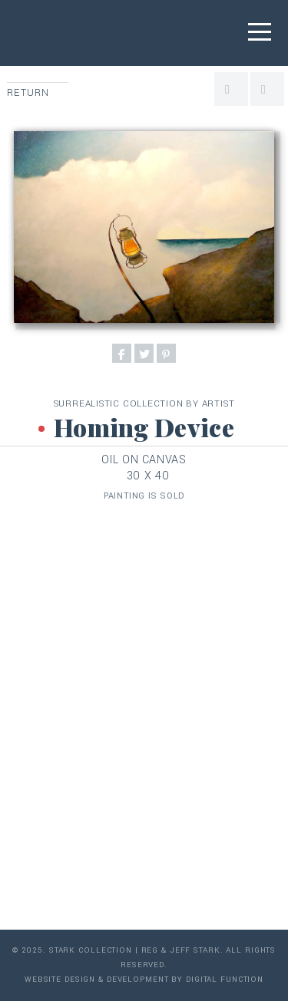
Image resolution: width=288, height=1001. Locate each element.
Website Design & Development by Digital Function (144, 979)
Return (28, 93)
